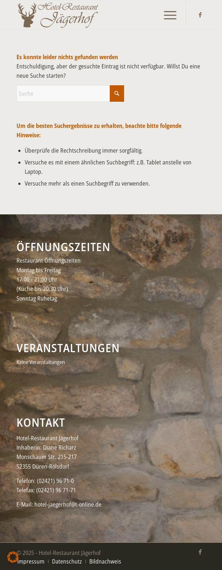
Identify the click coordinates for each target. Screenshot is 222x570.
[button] (13, 557)
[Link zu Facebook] (200, 14)
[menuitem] (166, 11)
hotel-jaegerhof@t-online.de (67, 504)
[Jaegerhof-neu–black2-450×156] (91, 14)
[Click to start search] (117, 93)
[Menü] (166, 11)
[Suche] (70, 93)
